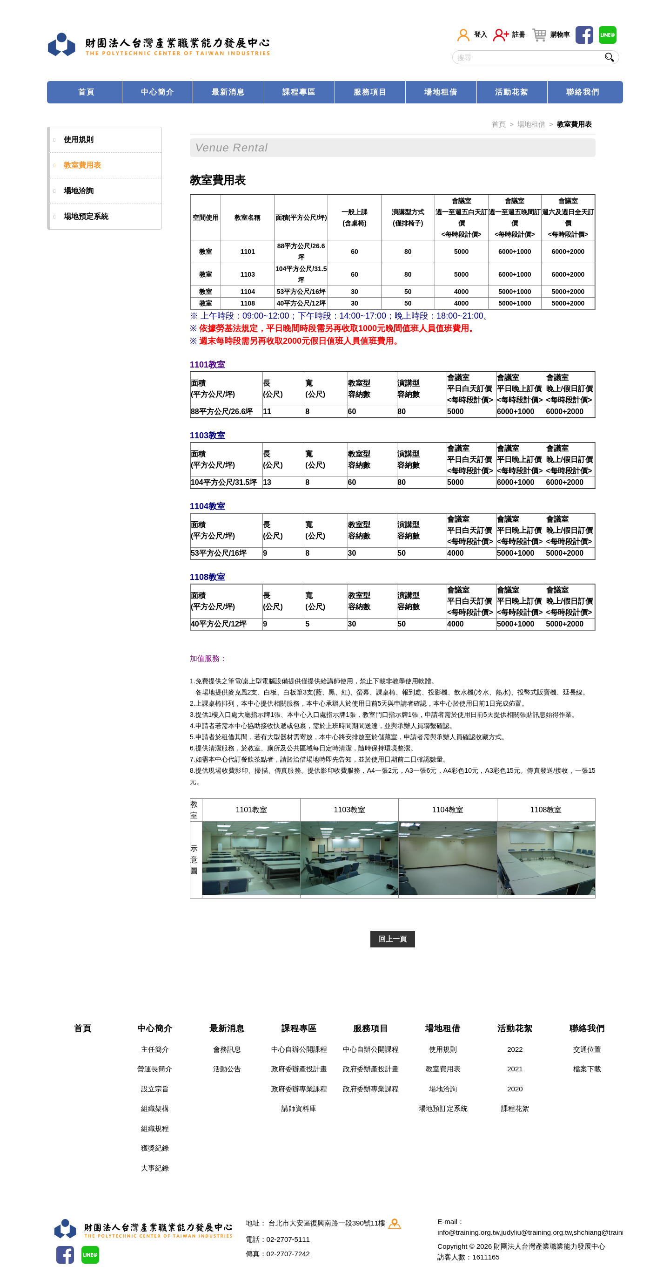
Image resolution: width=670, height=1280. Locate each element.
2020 (515, 1089)
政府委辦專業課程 (299, 1089)
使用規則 (74, 139)
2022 (515, 1049)
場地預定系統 (81, 216)
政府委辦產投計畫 (299, 1069)
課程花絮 (515, 1108)
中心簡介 (157, 92)
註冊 (509, 35)
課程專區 (299, 92)
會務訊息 (227, 1049)
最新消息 (228, 92)
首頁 (86, 92)
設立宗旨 (155, 1089)
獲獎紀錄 (155, 1148)
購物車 (550, 35)
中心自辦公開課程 (299, 1049)
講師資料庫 (298, 1108)
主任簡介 (155, 1049)
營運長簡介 (154, 1069)
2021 (515, 1069)
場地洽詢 (74, 191)
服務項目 (370, 92)
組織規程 (155, 1128)
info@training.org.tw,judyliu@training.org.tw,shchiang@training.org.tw (544, 1232)
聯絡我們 (583, 92)
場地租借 (441, 92)
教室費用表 (77, 165)
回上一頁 (393, 939)
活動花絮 (512, 92)
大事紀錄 (155, 1168)
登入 (471, 35)
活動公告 (227, 1069)
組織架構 (155, 1108)
